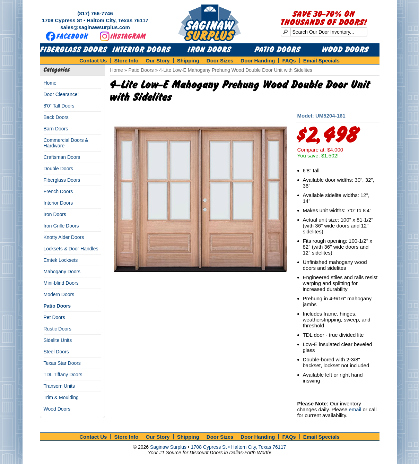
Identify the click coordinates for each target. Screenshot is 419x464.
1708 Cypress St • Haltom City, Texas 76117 (95, 20)
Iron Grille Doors (61, 226)
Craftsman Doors (62, 157)
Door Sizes (220, 60)
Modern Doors (59, 294)
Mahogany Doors (62, 271)
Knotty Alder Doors (64, 237)
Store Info (126, 60)
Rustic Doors (57, 329)
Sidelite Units (58, 340)
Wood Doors (345, 49)
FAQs (289, 60)
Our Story (157, 60)
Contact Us (93, 60)
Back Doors (56, 117)
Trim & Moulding (61, 397)
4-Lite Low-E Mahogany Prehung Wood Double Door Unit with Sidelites (235, 70)
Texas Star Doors (62, 363)
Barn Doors (56, 128)
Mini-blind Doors (61, 283)
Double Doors (58, 168)
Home (50, 83)
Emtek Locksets (61, 260)
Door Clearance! (61, 94)
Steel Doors (56, 351)
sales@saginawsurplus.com (95, 27)
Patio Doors (277, 49)
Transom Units (59, 386)
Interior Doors (142, 49)
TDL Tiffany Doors (63, 374)
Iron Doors (209, 49)
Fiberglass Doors (73, 49)
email (355, 409)
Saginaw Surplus (168, 447)
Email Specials (321, 60)
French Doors (58, 191)
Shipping (188, 60)
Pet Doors (54, 317)
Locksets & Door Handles (71, 248)
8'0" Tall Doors (59, 106)
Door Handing (258, 60)
